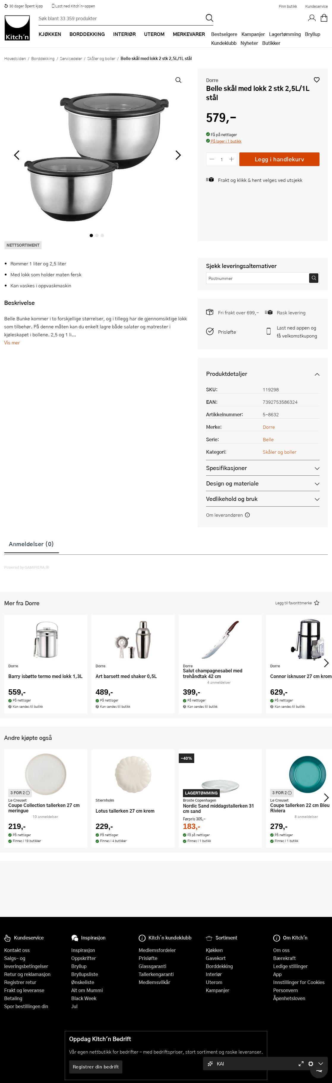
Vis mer (12, 342)
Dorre (212, 80)
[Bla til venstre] (16, 155)
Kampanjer (253, 34)
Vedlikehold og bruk (231, 498)
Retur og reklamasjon (27, 974)
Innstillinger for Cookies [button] (299, 982)
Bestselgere (224, 34)
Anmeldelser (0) (31, 544)
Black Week (83, 998)
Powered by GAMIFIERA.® (26, 567)
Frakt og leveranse (24, 990)
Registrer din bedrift (96, 1066)
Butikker (271, 43)
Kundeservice (316, 6)
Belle (268, 439)
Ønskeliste (82, 982)
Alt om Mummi (87, 990)
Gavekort (216, 958)
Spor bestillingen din (26, 1006)
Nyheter (249, 43)
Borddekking (43, 58)
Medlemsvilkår (154, 982)
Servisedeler (71, 58)
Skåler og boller (101, 58)
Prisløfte (227, 331)
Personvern (285, 990)
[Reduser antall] (211, 159)
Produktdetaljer (226, 373)
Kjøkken (214, 950)
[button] (317, 80)
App (277, 974)
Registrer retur (20, 982)
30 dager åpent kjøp (23, 6)
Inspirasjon (83, 950)
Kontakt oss (17, 950)
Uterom (214, 982)
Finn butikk (288, 6)
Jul (74, 1006)
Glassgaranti (152, 966)
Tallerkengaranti (156, 974)
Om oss (281, 950)
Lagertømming (285, 34)
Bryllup (312, 34)
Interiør (214, 974)
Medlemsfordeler (157, 950)
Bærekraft (284, 958)
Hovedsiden (15, 58)
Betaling (13, 998)
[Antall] (221, 159)
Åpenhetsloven (289, 998)
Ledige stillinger (290, 966)
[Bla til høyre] (177, 155)
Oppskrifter (83, 958)
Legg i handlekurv (279, 159)
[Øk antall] (231, 159)
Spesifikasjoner (226, 468)
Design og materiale (232, 483)
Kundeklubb (223, 43)
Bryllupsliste (84, 974)
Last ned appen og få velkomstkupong (297, 331)
